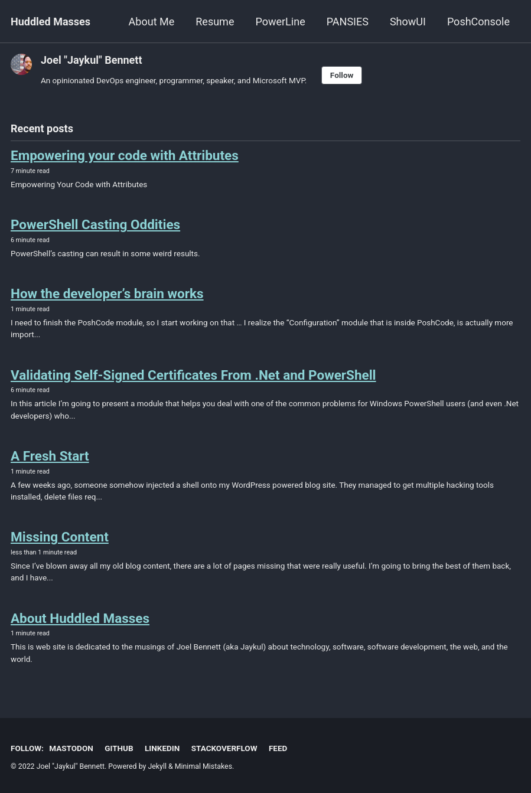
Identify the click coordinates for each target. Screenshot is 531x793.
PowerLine (280, 21)
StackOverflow (224, 748)
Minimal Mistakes (203, 766)
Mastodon (71, 748)
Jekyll (157, 766)
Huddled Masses (50, 21)
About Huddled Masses (80, 618)
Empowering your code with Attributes (125, 155)
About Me (152, 21)
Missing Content (60, 536)
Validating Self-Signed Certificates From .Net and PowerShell (193, 375)
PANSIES (348, 21)
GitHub (119, 748)
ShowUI (408, 21)
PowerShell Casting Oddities (95, 224)
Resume (215, 21)
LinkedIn (162, 748)
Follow (342, 75)
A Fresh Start (50, 456)
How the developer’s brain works (107, 293)
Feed (278, 748)
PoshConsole (478, 21)
